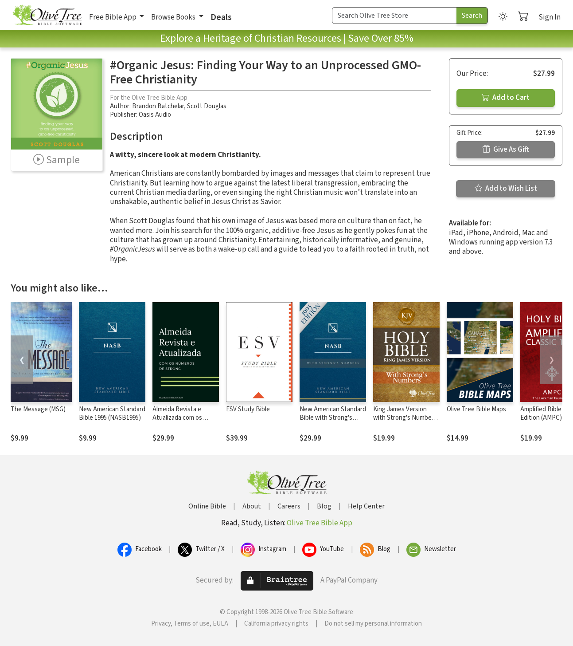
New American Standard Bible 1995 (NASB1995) (112, 413)
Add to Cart (506, 97)
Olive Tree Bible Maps (476, 409)
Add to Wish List (506, 188)
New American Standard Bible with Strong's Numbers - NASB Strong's (333, 422)
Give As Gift (506, 149)
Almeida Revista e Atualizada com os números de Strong (179, 418)
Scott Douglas (206, 106)
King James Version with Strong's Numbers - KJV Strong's (405, 418)
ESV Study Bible (248, 409)
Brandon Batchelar (158, 106)
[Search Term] (394, 15)
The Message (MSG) (38, 409)
